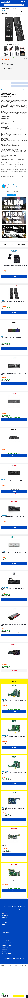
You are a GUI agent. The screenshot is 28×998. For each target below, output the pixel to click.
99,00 (3, 485)
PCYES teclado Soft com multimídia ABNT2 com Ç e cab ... (13, 409)
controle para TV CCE (21, 166)
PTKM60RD (3, 623)
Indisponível (14, 670)
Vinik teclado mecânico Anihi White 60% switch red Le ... (13, 553)
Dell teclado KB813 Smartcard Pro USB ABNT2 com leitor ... (13, 589)
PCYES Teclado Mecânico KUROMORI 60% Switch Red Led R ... (13, 625)
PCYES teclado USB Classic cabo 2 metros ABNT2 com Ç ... (14, 374)
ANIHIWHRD (3, 551)
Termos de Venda (6, 938)
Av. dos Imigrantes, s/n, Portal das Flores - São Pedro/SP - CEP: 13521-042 (12, 959)
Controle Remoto (6, 161)
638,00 (4, 705)
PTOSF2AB (3, 408)
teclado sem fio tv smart (16, 178)
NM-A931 (4, 843)
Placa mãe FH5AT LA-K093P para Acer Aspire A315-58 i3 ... (14, 773)
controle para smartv (9, 162)
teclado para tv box (17, 167)
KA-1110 (11, 159)
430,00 (5, 849)
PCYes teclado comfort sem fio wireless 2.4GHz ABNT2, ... (12, 481)
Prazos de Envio (5, 935)
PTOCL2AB (3, 372)
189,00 (3, 629)
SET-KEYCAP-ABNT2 (5, 443)
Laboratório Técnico (6, 953)
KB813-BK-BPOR (4, 587)
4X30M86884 (4, 515)
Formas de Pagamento (7, 937)
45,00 (3, 342)
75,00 (3, 378)
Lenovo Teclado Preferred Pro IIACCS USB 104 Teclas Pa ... (13, 517)
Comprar (18, 996)
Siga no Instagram (11, 194)
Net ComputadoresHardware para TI (12, 185)
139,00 (3, 557)
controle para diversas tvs (12, 169)
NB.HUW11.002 (5, 807)
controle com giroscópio (10, 173)
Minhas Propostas (6, 951)
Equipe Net (4, 924)
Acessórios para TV (18, 159)
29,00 (3, 270)
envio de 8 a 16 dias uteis (14, 489)
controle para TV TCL (10, 166)
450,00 (5, 885)
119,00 (3, 521)
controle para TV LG (11, 164)
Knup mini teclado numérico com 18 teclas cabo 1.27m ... (14, 266)
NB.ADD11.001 (5, 771)
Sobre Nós (4, 922)
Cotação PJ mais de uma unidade (19, 83)
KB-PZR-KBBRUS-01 (5, 659)
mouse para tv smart (20, 176)
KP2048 (3, 179)
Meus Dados (5, 947)
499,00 (4, 777)
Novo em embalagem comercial (8, 73)
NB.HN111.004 (5, 735)
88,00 (3, 449)
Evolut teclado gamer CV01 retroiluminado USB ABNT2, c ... (14, 338)
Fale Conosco (5, 929)
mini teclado (14, 161)
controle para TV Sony (7, 167)
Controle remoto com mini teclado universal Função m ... (13, 302)
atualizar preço (14, 493)
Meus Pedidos (5, 949)
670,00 (4, 813)
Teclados (14, 8)
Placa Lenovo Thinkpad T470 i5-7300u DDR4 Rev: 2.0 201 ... (13, 844)
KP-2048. (25, 178)
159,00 (3, 593)
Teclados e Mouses (5, 8)
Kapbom (9, 179)
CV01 (2, 336)
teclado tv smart (5, 178)
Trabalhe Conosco (6, 926)
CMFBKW (3, 479)
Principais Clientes (6, 928)
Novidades (20, 161)
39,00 (3, 306)
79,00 (3, 414)
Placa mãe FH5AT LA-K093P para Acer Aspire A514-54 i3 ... (14, 701)
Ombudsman (5, 955)
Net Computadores (21, 967)
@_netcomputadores (12, 188)
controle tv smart (11, 176)
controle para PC (11, 174)
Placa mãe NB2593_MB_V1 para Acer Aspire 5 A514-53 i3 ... (13, 809)
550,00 (5, 741)
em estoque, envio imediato (8, 57)
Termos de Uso (5, 940)
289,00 (4, 665)
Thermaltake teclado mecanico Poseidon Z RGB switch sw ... (12, 660)
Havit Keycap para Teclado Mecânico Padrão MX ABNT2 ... (13, 445)
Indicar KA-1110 (19, 86)
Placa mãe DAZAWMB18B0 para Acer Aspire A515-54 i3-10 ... (13, 737)
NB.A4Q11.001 (5, 699)
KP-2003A (3, 264)
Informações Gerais (6, 942)
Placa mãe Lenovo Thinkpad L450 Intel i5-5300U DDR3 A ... (13, 880)
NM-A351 (4, 879)
